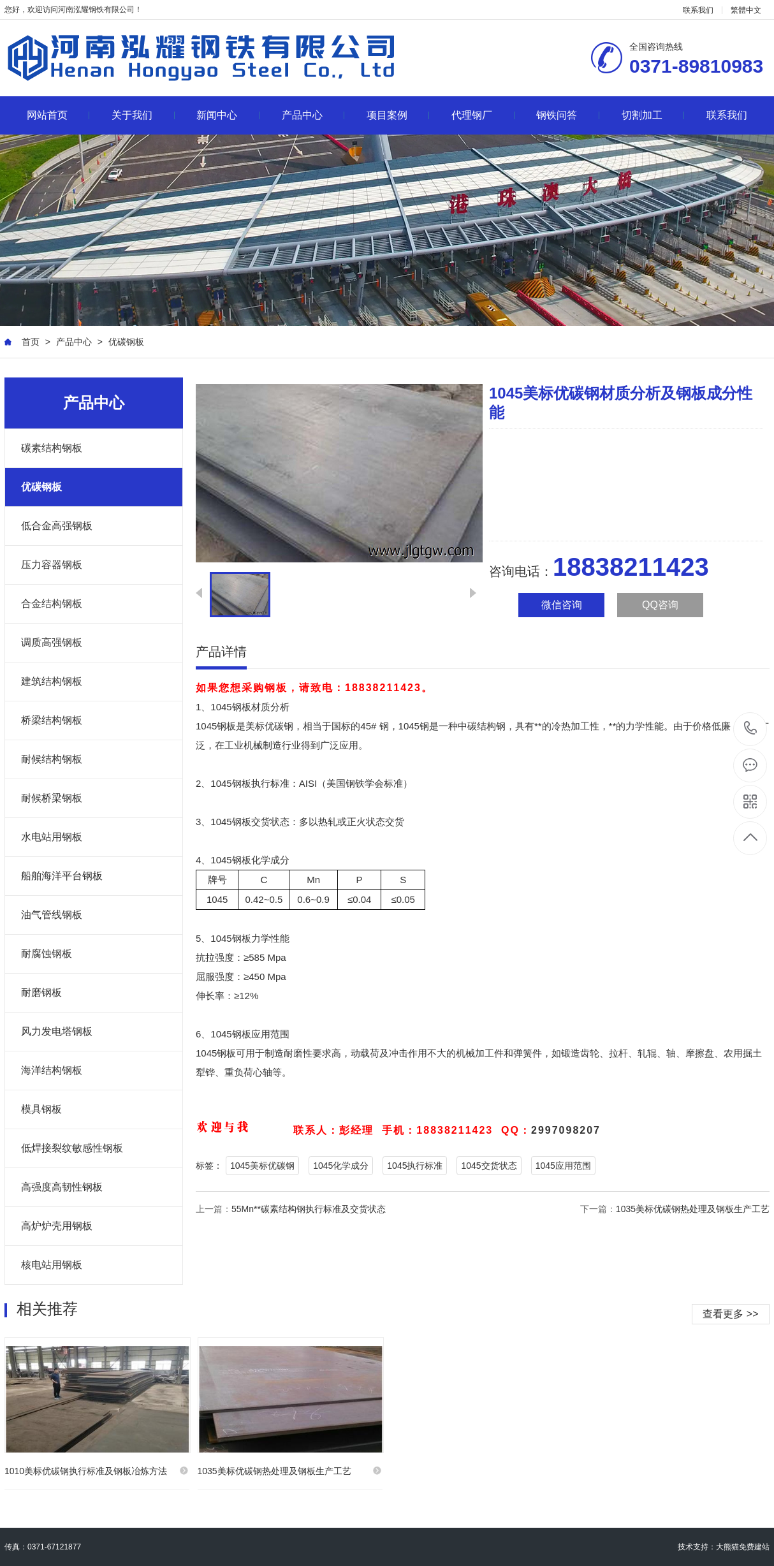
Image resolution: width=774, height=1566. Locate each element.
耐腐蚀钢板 (46, 953)
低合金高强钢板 (56, 525)
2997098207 (566, 1130)
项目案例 (398, 115)
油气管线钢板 (51, 914)
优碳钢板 (126, 342)
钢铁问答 (567, 115)
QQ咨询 (660, 604)
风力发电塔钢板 (56, 1031)
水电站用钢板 (51, 836)
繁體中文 (746, 10)
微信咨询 (561, 604)
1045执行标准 (414, 1165)
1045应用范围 (563, 1165)
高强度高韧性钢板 (62, 1187)
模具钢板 (41, 1109)
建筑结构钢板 (51, 681)
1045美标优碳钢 (262, 1165)
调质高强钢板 (51, 642)
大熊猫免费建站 (743, 1546)
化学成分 (270, 859)
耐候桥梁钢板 (51, 798)
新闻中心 (227, 115)
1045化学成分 (341, 1165)
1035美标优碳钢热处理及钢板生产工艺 (693, 1209)
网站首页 (58, 115)
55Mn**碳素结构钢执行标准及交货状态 (308, 1209)
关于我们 (143, 115)
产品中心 (313, 115)
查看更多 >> (730, 1313)
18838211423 (751, 728)
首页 (31, 342)
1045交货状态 (488, 1165)
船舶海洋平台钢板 (62, 875)
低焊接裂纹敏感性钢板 (72, 1148)
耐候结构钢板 (51, 759)
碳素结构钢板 (51, 448)
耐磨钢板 (41, 992)
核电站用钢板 (51, 1264)
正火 (356, 821)
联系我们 (698, 10)
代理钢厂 (483, 115)
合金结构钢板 (51, 603)
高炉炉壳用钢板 (56, 1225)
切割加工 (653, 115)
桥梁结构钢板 (51, 720)
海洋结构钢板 (51, 1070)
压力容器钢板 (51, 564)
